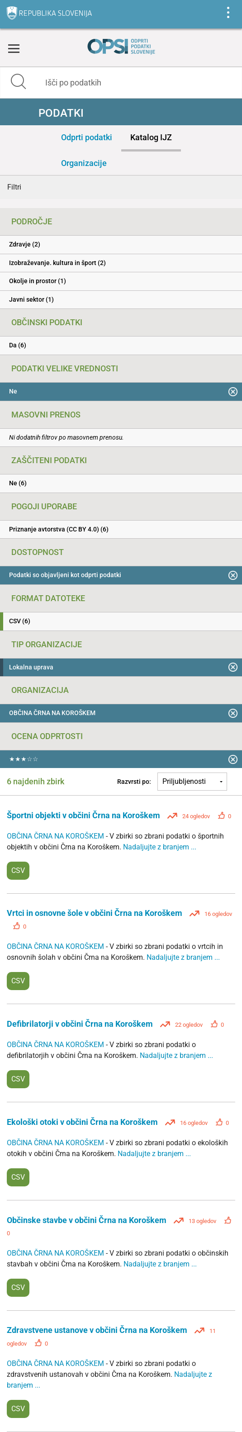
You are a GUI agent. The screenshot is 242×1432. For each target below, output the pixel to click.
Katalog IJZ (151, 137)
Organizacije (84, 163)
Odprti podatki (86, 137)
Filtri (14, 187)
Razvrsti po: (134, 781)
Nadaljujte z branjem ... (159, 847)
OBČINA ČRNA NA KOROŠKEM (56, 836)
